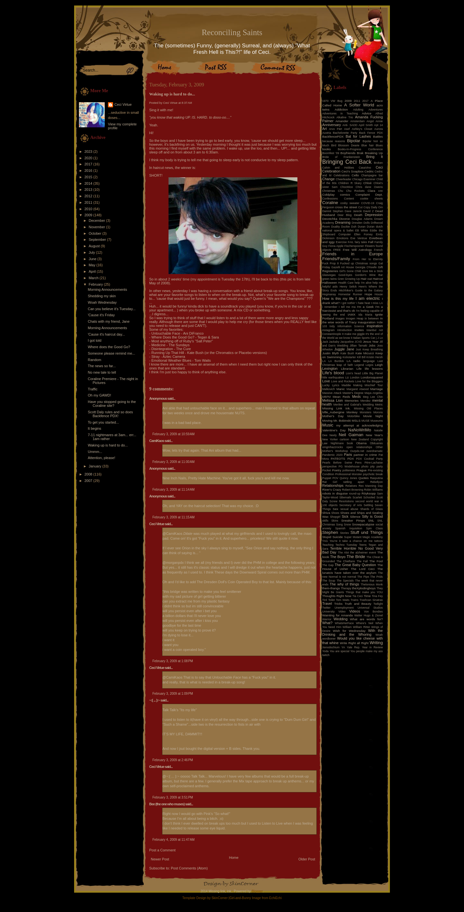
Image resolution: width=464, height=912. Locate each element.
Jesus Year (371, 341)
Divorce (344, 219)
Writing (376, 642)
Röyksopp (369, 493)
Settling (368, 505)
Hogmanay (329, 294)
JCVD (358, 341)
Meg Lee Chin (373, 396)
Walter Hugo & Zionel (368, 615)
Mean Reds (341, 396)
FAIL (350, 242)
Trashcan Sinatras (371, 600)
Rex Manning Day (371, 485)
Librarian (347, 368)
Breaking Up (374, 153)
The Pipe (363, 576)
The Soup (328, 580)
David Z (368, 211)
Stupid (326, 537)
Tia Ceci (358, 596)
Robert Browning (352, 489)
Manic (340, 389)
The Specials (345, 580)
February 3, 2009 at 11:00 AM (173, 462)
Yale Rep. (353, 647)
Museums (377, 420)
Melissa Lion (332, 400)
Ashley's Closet (362, 129)
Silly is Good (372, 516)
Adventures (376, 109)
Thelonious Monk (372, 584)
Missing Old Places (368, 408)
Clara (371, 190)
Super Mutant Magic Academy (363, 537)
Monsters (365, 412)
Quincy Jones (348, 478)
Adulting (358, 109)
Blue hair (367, 145)
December (97, 220)
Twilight (378, 603)
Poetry (336, 470)
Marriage (376, 389)
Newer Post (160, 859)
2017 (88, 164)
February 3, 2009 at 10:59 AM (173, 434)
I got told (94, 340)
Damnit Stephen (332, 211)
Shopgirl (335, 516)
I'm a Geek (365, 307)
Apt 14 (378, 125)
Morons (378, 412)
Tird (324, 600)
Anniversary (331, 125)
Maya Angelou (373, 393)
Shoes (335, 513)
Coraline (330, 202)
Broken (378, 162)
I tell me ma (347, 307)
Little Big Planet (372, 373)
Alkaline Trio (344, 117)
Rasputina (376, 478)
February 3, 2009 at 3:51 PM (172, 797)
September (98, 239)
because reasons (333, 141)
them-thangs (331, 588)
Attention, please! (101, 458)
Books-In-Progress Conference (360, 149)
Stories (344, 532)
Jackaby (334, 341)
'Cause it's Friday (101, 315)
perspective (329, 466)
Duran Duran (366, 226)
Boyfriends (348, 153)
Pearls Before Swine (337, 462)
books (326, 149)
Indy (332, 326)
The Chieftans (345, 561)
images (339, 318)
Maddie (346, 385)
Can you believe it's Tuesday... (111, 309)
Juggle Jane (344, 349)
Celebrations (341, 175)
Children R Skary (350, 183)
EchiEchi (275, 898)
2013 (88, 189)
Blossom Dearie (348, 145)
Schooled (369, 497)
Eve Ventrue (359, 238)
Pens (358, 462)
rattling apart (353, 482)
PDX (350, 458)
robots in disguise (335, 493)
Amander (341, 121)
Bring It (374, 157)
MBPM (326, 396)
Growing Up (352, 278)
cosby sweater (349, 203)
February (96, 284)
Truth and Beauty (357, 603)
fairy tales (361, 242)
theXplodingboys (364, 588)
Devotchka (329, 219)
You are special (339, 651)
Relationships (332, 485)
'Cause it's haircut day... (106, 334)
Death (358, 215)
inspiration (375, 326)
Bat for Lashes (358, 136)
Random (94, 360)
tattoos (378, 541)
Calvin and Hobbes (338, 167)
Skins (334, 520)
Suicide (338, 537)
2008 (88, 474)
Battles (378, 136)
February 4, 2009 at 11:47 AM (173, 839)
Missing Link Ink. (336, 408)
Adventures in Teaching (340, 113)
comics (345, 194)
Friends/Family (336, 258)
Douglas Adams (362, 219)
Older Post (306, 859)
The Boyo (338, 557)
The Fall (362, 561)
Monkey (352, 412)
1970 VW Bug (332, 101)
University (328, 611)
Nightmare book (342, 443)
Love (326, 381)
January (95, 466)
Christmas (328, 190)
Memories (352, 400)
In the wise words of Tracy (352, 320)
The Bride (356, 556)
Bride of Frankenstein (341, 157)
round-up (354, 493)
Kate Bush (347, 353)
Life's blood (333, 372)
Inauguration (366, 322)
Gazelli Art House (342, 267)
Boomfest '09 (330, 153)
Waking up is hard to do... (108, 445)
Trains (354, 600)
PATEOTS (338, 458)
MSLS (356, 420)
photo (364, 466)
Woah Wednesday (102, 302)
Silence (355, 516)
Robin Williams (373, 489)
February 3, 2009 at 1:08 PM (172, 661)
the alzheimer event (363, 552)
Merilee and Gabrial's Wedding (354, 404)
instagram (328, 330)
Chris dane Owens (369, 187)
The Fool (376, 561)
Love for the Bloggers (369, 381)
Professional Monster (348, 474)
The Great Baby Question (355, 565)
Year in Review (372, 647)
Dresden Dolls (361, 222)
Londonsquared (372, 377)
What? (327, 623)
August (95, 246)
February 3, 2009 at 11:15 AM (173, 517)
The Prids (376, 576)
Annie (379, 121)
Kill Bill (361, 357)
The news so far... (102, 366)
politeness (349, 470)
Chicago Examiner (363, 179)
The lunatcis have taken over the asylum (352, 570)
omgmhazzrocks (332, 447)
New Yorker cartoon (335, 439)
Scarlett (357, 497)
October (95, 233)
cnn (380, 190)
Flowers (370, 246)
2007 (88, 481)
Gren (341, 278)
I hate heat (363, 303)
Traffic (92, 389)
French (378, 249)
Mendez (366, 400)
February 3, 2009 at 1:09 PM (172, 693)
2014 (88, 183)
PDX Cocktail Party (369, 458)
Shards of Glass (371, 509)
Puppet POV (330, 478)
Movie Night (373, 416)
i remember (329, 307)
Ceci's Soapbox (353, 171)
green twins (329, 278)
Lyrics (335, 385)
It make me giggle (353, 334)
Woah (379, 634)
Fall (370, 242)
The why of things (344, 584)
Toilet (331, 600)
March (94, 278)
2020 (88, 158)
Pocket (326, 470)
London (354, 377)
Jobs (372, 345)
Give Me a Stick (372, 271)
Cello (355, 175)
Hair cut (366, 278)
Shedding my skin (102, 296)
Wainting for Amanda (337, 615)
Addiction (341, 109)
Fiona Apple (335, 246)
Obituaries (376, 443)
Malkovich (328, 389)
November (97, 227)
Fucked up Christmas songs (358, 263)
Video (341, 611)
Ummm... (95, 452)
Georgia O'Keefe (366, 267)
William (347, 627)
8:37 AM (187, 102)
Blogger (257, 891)
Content (349, 198)
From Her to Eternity (368, 259)
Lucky (326, 385)
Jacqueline (347, 341)
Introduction (344, 330)
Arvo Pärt (335, 129)
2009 (88, 215)
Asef (347, 129)
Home (233, 857)
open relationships (359, 447)
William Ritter (361, 627)
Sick (345, 516)
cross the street (346, 207)
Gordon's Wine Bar (369, 275)
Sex (335, 509)
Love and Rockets (342, 381)
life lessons (374, 368)
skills (325, 520)
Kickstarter (349, 357)
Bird (333, 145)
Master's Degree (353, 393)
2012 (88, 196)
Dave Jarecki (353, 211)
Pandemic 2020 (332, 454)
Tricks (338, 603)
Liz (347, 377)
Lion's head (353, 373)
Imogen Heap (354, 318)
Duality (335, 226)
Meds (356, 396)
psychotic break (373, 474)
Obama (361, 443)
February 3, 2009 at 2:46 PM (172, 760)
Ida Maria (365, 314)
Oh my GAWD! (99, 395)
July (92, 252)
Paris (348, 454)
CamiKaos (156, 441)
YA (343, 647)
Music (327, 425)
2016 (88, 170)
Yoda (325, 651)
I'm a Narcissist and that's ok (352, 308)
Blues (379, 145)
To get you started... (103, 422)
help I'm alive (362, 282)
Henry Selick (348, 286)
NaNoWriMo (359, 429)
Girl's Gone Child (350, 271)
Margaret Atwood (357, 389)
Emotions (343, 238)
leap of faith (345, 365)
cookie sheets (371, 198)
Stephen (330, 532)
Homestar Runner (350, 294)
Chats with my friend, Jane (109, 321)
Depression (374, 215)
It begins (94, 428)
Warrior (327, 619)
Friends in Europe (352, 253)
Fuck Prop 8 (330, 263)
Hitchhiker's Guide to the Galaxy (361, 290)
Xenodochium (331, 647)
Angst (370, 121)
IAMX (351, 314)
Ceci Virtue (123, 104)
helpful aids (330, 286)
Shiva (326, 513)
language (369, 361)
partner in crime (365, 454)
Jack (325, 341)
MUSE (366, 420)
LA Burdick (336, 361)
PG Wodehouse (349, 466)
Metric (379, 404)
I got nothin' (348, 303)
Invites (359, 330)
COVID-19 (367, 203)
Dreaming (343, 222)
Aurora (378, 129)
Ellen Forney (363, 234)
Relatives (351, 485)
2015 (88, 177)
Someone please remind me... (111, 353)
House (379, 294)
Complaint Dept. (369, 194)
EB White (361, 230)
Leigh (379, 365)
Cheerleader (343, 179)
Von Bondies (373, 611)
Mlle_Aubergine (333, 412)
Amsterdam (357, 121)
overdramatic (374, 451)
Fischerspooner (354, 246)
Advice (367, 113)
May (92, 265)
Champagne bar (372, 175)
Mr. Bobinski (342, 420)
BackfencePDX (332, 136)
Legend (359, 365)
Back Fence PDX (371, 132)
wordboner (329, 638)
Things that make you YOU (364, 592)
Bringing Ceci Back (347, 162)
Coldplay (328, 194)
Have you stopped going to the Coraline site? (112, 403)
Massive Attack (332, 393)
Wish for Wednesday (349, 631)
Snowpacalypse (363, 524)
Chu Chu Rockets (351, 190)
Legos (369, 365)
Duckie (345, 226)
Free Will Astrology (357, 249)
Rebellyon (376, 482)
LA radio (353, 361)
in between (372, 318)
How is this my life (338, 298)
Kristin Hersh (374, 357)
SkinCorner (219, 898)
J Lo (380, 337)
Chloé (367, 183)
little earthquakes (333, 377)
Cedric (369, 171)
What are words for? (366, 619)
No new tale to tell (102, 372)
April (93, 271)
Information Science (350, 326)
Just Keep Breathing (369, 349)
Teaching (328, 544)
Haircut (378, 278)
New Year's (374, 435)
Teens (362, 544)
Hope (368, 294)
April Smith (366, 125)
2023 (88, 151)
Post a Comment (162, 850)
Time (367, 596)
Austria (326, 132)
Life (359, 368)
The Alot (343, 552)
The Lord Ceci (363, 569)
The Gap (328, 565)
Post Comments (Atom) (189, 868)
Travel (327, 603)
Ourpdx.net (357, 451)
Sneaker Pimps (353, 520)
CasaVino (365, 167)
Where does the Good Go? (109, 347)
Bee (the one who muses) (167, 804)
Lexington (330, 368)
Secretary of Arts (350, 505)
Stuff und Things (367, 532)
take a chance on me (357, 541)
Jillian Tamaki (358, 345)
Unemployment (343, 607)
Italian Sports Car (364, 337)
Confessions (330, 198)
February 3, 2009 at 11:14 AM (173, 489)
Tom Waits (343, 600)
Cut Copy (364, 207)
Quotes (363, 478)
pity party (376, 466)
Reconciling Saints (232, 32)
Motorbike (353, 416)
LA (324, 361)
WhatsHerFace (344, 623)
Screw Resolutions (342, 501)
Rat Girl (329, 482)
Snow (347, 524)
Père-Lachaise (373, 462)
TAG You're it (331, 541)
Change (328, 179)
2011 (88, 202)
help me (377, 282)
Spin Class (374, 528)
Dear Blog (344, 215)
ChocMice (346, 187)
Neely (333, 435)
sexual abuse (349, 509)
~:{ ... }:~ (154, 700)
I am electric (367, 298)
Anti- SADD (350, 125)
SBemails (345, 497)
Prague (361, 470)
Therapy (346, 588)
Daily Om (377, 207)
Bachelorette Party (345, 132)
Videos (354, 611)
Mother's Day (332, 416)
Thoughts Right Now (336, 596)
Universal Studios (370, 607)
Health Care (346, 282)
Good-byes (345, 275)
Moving (327, 420)
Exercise (341, 242)
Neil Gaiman (351, 434)
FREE (337, 249)
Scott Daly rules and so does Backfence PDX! (110, 414)
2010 (88, 209)
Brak (360, 153)
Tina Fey (377, 596)
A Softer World (359, 105)
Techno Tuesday (346, 544)
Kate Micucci (364, 353)
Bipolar (353, 140)
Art (324, 129)
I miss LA (377, 303)
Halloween (329, 282)
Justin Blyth (330, 353)
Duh (353, 226)
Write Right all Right (354, 643)
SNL (371, 520)
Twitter (326, 607)
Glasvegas (329, 275)
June (93, 259)
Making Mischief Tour (368, 385)
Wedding (340, 619)
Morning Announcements (107, 289)
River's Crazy (331, 489)
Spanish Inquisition (348, 528)
